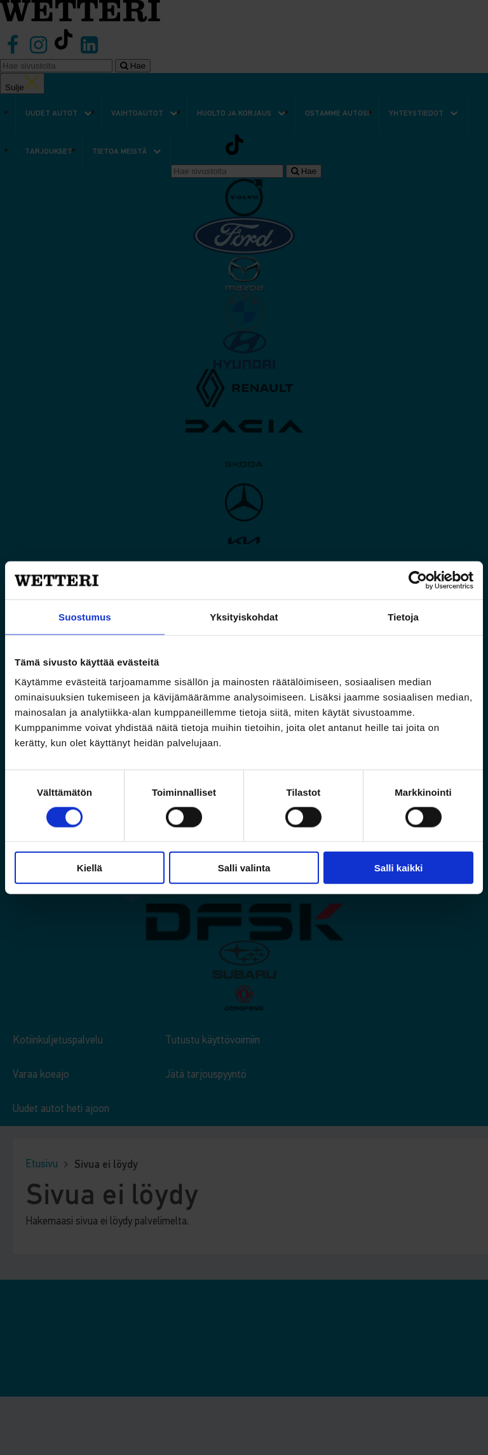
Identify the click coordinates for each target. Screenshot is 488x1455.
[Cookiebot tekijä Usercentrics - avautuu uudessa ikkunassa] (417, 579)
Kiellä (89, 867)
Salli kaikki (398, 867)
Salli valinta (244, 867)
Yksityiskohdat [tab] (244, 616)
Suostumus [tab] (84, 616)
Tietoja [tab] (403, 616)
